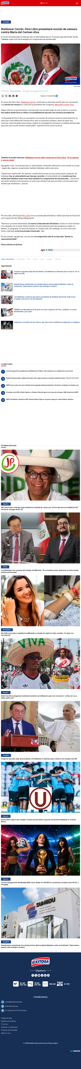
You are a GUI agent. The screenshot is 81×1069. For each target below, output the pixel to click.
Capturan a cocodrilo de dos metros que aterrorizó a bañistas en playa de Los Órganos (47, 322)
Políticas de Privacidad (9, 1030)
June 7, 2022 (47, 250)
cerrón (42, 259)
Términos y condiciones (9, 1027)
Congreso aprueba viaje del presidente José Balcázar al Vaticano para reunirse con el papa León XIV (39, 759)
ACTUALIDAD (21, 259)
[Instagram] (42, 975)
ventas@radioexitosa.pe (13, 1002)
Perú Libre (26, 216)
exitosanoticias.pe (11, 1006)
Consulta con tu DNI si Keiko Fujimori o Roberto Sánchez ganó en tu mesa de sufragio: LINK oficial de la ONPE (42, 392)
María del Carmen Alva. (64, 105)
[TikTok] (48, 975)
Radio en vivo (5, 1033)
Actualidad (6, 22)
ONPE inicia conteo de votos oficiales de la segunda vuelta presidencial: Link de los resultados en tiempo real (42, 385)
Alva (28, 259)
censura (35, 259)
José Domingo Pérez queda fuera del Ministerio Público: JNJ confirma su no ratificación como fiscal (39, 371)
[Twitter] (36, 975)
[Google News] (45, 975)
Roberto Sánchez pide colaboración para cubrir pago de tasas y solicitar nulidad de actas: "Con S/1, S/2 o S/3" (42, 378)
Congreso (49, 259)
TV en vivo (4, 1024)
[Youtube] (39, 975)
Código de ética (6, 1018)
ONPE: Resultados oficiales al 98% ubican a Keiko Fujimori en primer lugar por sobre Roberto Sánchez (39, 399)
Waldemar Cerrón (28, 102)
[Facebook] (32, 975)
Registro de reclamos (8, 1021)
